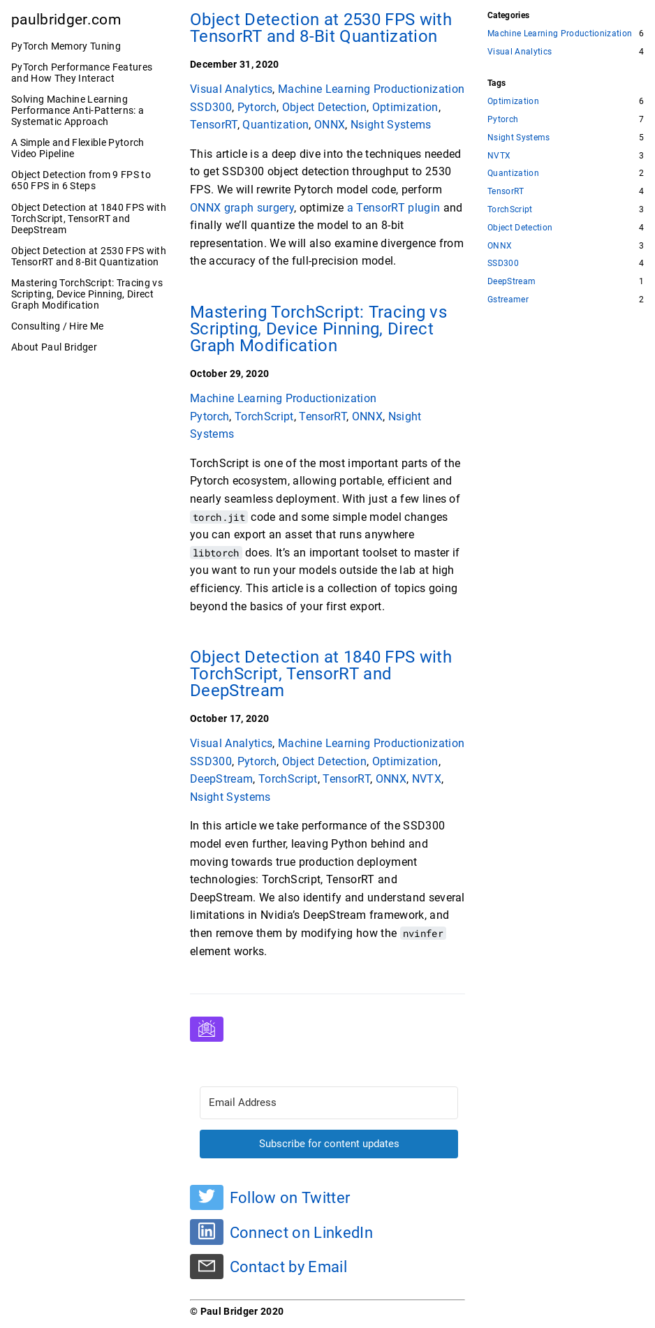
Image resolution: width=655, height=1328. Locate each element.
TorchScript (264, 416)
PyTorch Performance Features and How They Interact (81, 72)
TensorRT (213, 124)
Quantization (275, 124)
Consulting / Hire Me (57, 326)
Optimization (405, 107)
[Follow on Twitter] (206, 1197)
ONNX (329, 124)
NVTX (426, 778)
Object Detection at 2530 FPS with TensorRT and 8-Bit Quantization (88, 256)
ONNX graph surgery (242, 207)
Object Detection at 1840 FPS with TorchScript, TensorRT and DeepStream (88, 218)
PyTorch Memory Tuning (66, 46)
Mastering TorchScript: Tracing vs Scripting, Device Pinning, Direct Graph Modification (87, 294)
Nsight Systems (391, 124)
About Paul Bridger (54, 347)
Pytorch (257, 107)
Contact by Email (288, 1267)
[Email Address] (329, 1102)
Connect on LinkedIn (301, 1232)
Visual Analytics (231, 89)
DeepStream (221, 778)
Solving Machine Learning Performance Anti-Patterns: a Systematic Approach (77, 110)
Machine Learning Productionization (371, 89)
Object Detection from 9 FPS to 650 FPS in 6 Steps (81, 180)
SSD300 (211, 107)
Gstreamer (508, 299)
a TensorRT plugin (394, 207)
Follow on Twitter (290, 1197)
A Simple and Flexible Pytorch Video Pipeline (78, 148)
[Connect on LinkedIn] (206, 1231)
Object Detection (324, 107)
